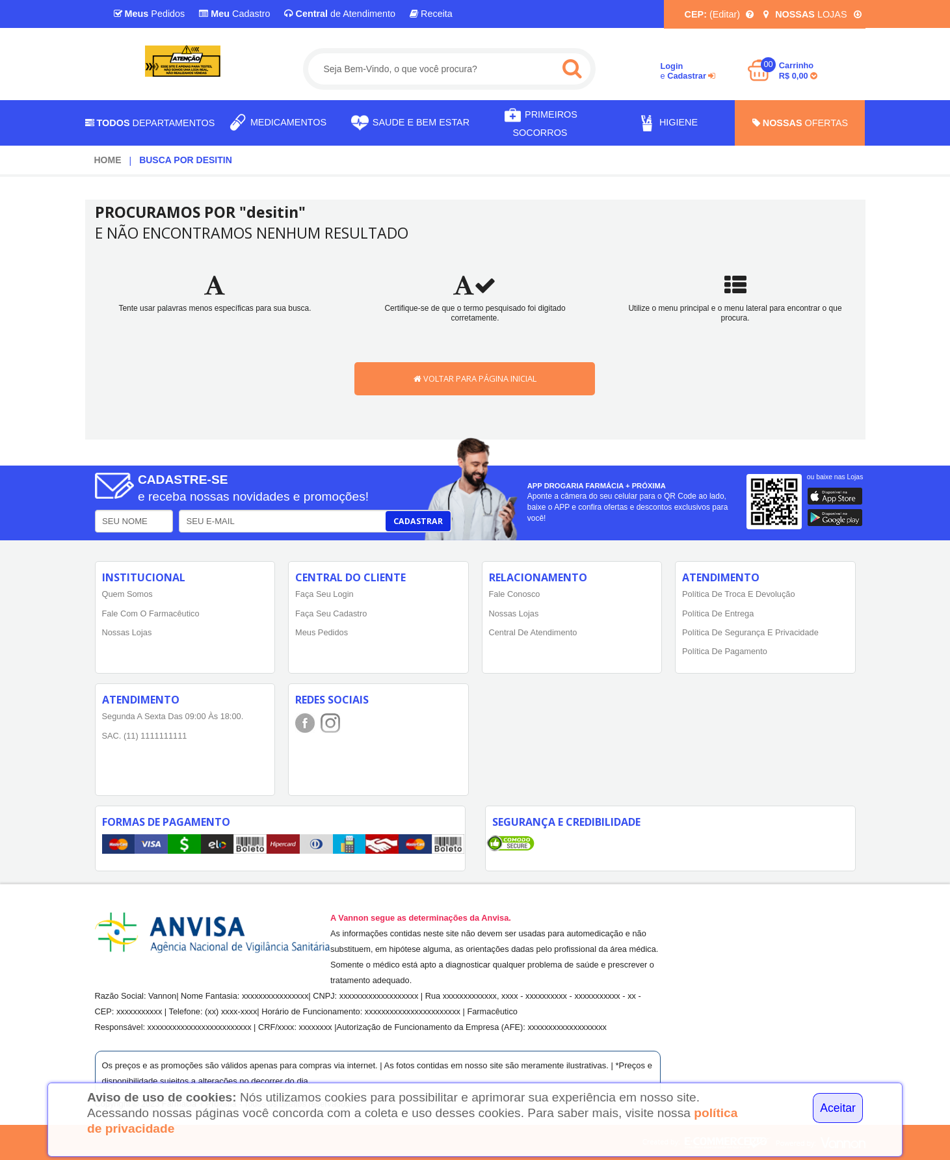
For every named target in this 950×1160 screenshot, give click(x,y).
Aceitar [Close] (838, 1107)
